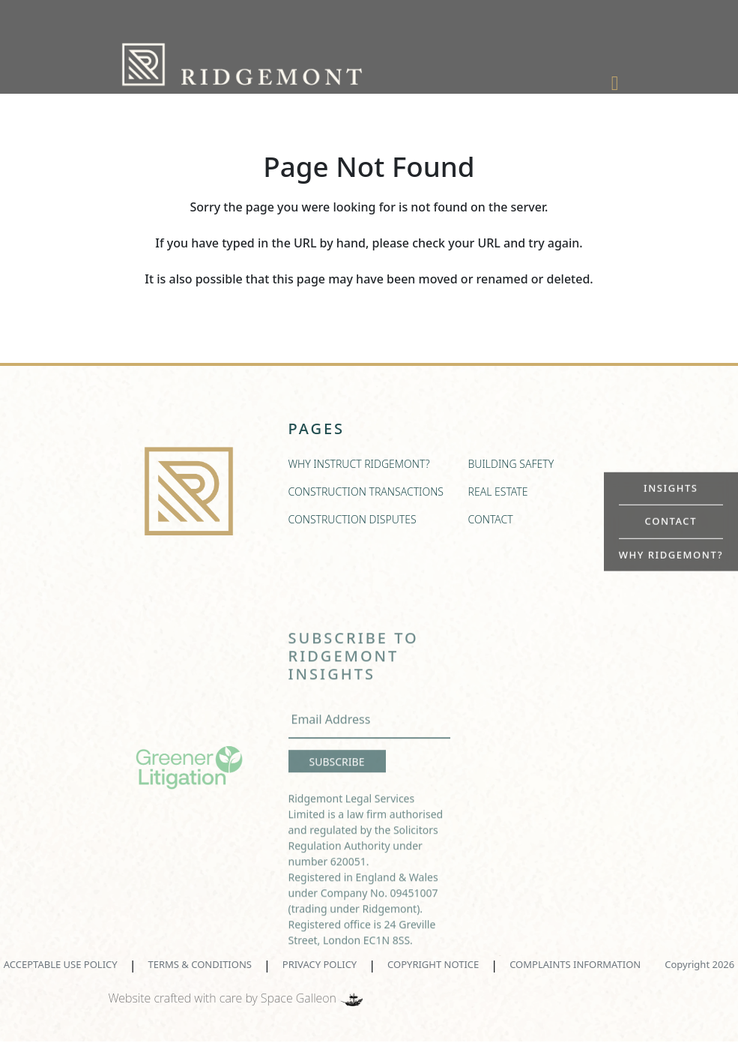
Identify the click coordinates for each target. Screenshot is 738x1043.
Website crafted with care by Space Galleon (237, 998)
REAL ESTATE (498, 496)
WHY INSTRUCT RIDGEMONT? (359, 468)
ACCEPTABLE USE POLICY (61, 964)
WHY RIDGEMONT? (671, 554)
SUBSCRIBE (337, 780)
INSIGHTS (671, 487)
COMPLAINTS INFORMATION (575, 964)
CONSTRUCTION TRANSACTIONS (366, 496)
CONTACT (671, 521)
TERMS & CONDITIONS (200, 964)
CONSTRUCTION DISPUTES (352, 524)
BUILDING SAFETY (511, 468)
